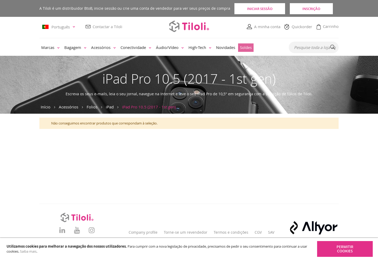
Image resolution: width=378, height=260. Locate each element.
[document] (190, 249)
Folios (92, 106)
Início (45, 106)
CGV (258, 232)
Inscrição (315, 8)
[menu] (160, 48)
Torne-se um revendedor (185, 232)
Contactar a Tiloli (107, 26)
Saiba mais (28, 251)
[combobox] (314, 47)
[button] (59, 27)
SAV (271, 232)
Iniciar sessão (258, 8)
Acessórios (68, 106)
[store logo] (189, 26)
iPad (110, 106)
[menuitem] (50, 48)
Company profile (143, 232)
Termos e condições (231, 232)
